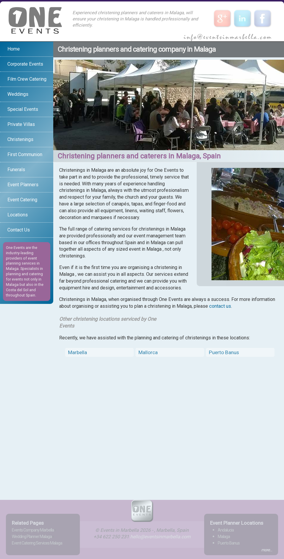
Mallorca (148, 352)
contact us (220, 306)
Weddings (17, 94)
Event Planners (22, 184)
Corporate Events (25, 64)
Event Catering (22, 199)
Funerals (16, 169)
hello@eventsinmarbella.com (160, 536)
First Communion (24, 154)
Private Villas (21, 124)
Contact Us (18, 230)
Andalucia (226, 530)
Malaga (224, 536)
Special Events (22, 109)
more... (266, 549)
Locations (17, 215)
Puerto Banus (224, 352)
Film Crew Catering (26, 79)
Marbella (77, 352)
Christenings (20, 139)
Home (13, 49)
